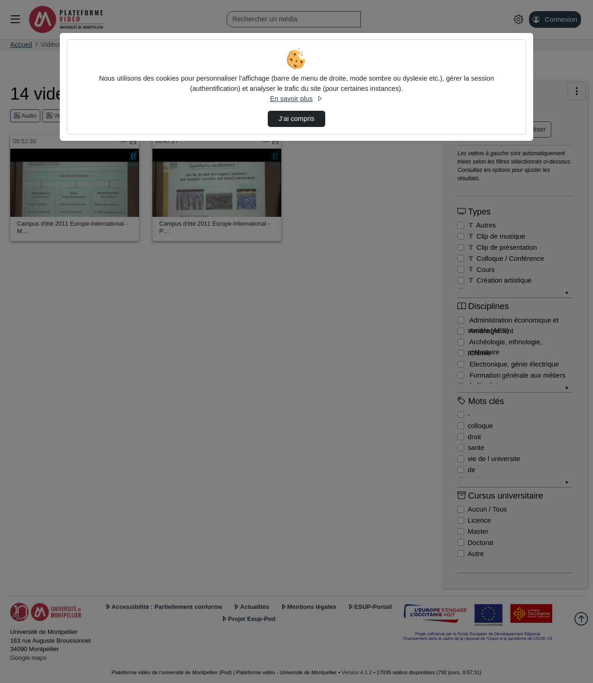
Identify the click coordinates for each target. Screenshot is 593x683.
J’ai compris (296, 118)
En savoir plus (296, 99)
